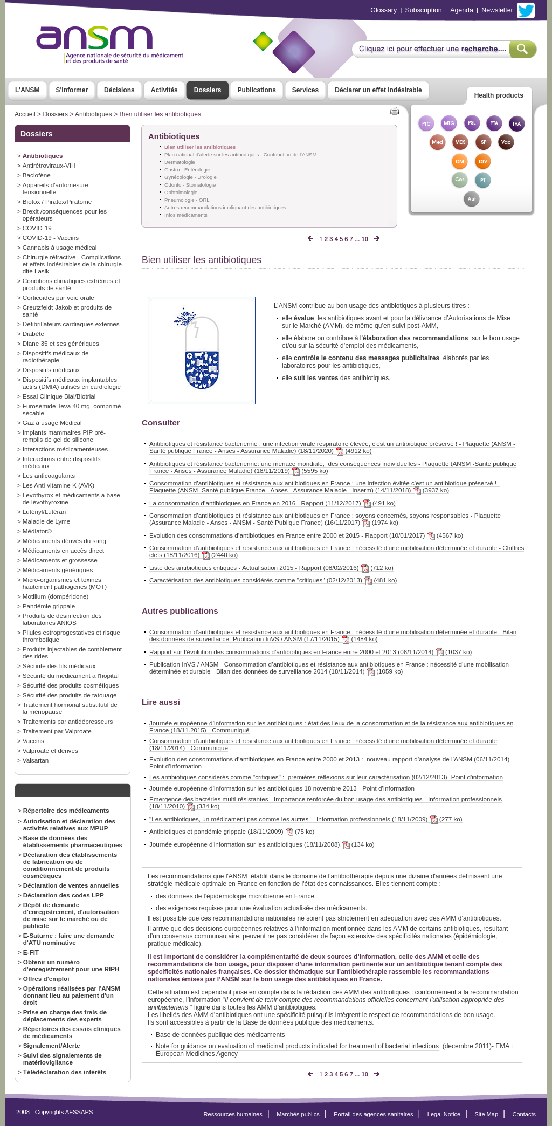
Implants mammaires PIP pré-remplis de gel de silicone (64, 436)
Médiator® (37, 530)
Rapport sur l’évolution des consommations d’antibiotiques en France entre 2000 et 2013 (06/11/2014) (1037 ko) (310, 652)
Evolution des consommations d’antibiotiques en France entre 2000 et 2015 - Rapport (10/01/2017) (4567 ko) (306, 535)
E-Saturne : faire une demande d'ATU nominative (68, 939)
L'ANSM (27, 90)
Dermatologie (179, 162)
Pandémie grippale (49, 605)
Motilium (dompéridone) (56, 596)
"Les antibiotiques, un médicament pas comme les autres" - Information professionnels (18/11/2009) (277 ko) (306, 819)
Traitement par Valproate (57, 730)
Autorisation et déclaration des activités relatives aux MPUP (69, 825)
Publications (256, 90)
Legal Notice (443, 1114)
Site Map (487, 1114)
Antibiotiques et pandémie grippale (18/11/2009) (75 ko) (231, 831)
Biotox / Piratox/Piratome (57, 201)
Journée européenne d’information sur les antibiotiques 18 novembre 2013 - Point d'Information (282, 788)
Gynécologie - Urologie (190, 177)
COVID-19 (37, 227)
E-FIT (31, 952)
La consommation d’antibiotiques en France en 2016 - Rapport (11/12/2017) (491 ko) (272, 503)
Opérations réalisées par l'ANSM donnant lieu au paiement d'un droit (71, 995)
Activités (164, 90)
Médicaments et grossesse (60, 560)
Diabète (33, 333)
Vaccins (33, 740)
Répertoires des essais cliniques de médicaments (72, 1032)
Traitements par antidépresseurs (68, 721)
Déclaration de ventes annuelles (71, 885)
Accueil (25, 114)
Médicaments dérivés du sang (64, 540)
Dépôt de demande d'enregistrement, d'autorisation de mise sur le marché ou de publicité (71, 915)
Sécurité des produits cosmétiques (71, 685)
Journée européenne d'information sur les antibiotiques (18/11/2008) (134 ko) (262, 844)
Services (305, 90)
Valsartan (36, 760)
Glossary (383, 10)
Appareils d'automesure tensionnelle (55, 188)
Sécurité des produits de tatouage (70, 694)
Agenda (461, 10)
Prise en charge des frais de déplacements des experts (65, 1015)
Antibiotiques (93, 114)
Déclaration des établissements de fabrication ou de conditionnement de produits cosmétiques (70, 865)
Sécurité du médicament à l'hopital (71, 675)
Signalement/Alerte (51, 1045)
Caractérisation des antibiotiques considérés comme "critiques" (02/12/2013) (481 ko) (273, 580)
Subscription (423, 10)
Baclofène (37, 174)
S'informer (72, 90)
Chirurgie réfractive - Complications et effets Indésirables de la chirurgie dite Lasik (72, 263)
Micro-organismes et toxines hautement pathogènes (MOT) (65, 583)
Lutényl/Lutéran (44, 511)
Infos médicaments (186, 215)
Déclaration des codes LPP (63, 894)
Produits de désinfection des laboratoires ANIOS (62, 619)
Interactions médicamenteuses (65, 448)
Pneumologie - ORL (187, 200)
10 (364, 239)
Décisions (119, 90)
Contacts (524, 1114)
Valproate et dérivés (50, 750)
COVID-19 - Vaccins (51, 237)
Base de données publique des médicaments (220, 1035)
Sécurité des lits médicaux (59, 665)
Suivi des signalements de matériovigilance (62, 1059)
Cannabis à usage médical (60, 247)
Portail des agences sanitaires (373, 1114)
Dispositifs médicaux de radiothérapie (56, 356)
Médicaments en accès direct (63, 550)
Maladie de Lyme (46, 521)
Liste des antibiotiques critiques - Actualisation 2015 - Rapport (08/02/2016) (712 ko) (271, 568)
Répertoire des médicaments (66, 810)
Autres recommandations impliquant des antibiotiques (225, 207)
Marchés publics (298, 1114)
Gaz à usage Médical (52, 422)
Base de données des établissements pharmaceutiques (72, 841)
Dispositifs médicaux (51, 369)
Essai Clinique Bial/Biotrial (59, 396)
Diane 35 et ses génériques (61, 343)
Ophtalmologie (180, 192)
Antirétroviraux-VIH (49, 165)
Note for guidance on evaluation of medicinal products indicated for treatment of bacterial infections (297, 1046)
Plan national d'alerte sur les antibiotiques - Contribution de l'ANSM (240, 154)
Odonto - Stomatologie (190, 185)
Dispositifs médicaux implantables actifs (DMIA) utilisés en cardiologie (72, 383)
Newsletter (497, 10)
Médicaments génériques (58, 569)
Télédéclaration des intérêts (64, 1071)
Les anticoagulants (49, 475)
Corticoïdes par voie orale (58, 297)
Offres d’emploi (46, 978)
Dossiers (208, 90)
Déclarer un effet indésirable (378, 90)
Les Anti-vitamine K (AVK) (58, 485)
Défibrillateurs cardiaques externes (71, 323)
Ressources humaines (233, 1114)
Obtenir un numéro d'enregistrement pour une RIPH (71, 965)
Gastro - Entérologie (187, 170)
